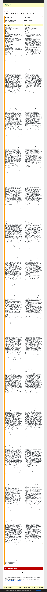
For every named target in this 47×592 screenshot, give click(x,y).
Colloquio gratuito (34, 587)
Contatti (41, 587)
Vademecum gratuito (26, 587)
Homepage (20, 587)
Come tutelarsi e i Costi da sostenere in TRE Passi (13, 580)
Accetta (38, 590)
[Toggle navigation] (41, 5)
